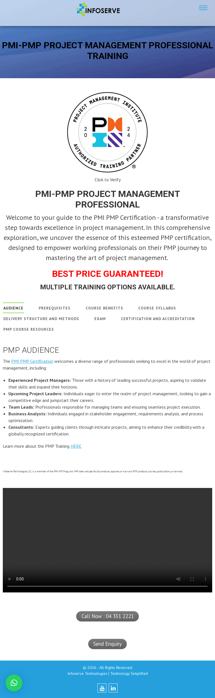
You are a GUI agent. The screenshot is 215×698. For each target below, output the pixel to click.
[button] (14, 683)
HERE (76, 446)
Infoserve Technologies (87, 673)
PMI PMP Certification (32, 361)
